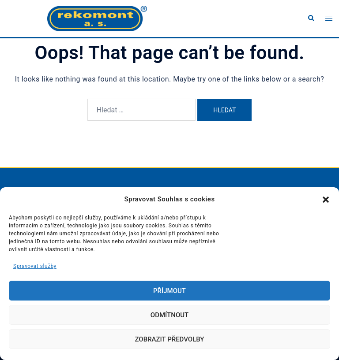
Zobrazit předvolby (169, 339)
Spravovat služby (34, 266)
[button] (325, 199)
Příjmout (169, 291)
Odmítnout (169, 315)
